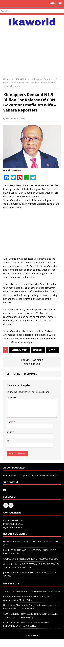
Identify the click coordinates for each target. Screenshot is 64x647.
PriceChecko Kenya (13, 523)
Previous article (32, 360)
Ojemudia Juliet (10, 564)
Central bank (19, 349)
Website (11, 441)
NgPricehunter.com (12, 527)
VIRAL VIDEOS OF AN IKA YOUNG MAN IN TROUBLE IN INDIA (31, 591)
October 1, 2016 (15, 118)
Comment (12, 397)
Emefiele (38, 349)
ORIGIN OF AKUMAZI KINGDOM (43, 558)
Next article (32, 364)
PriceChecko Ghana (13, 520)
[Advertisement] (32, 49)
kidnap (52, 349)
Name (10, 422)
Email (10, 431)
